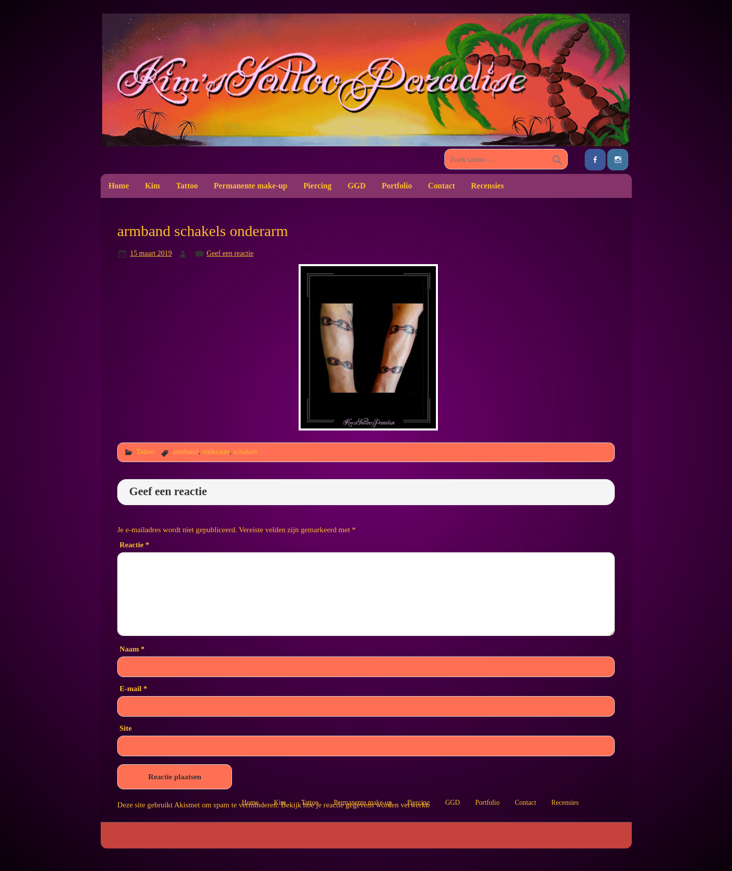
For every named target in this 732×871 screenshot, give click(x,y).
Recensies (487, 185)
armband (185, 452)
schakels (245, 452)
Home (118, 185)
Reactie (134, 544)
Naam (131, 648)
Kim (152, 185)
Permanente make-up (251, 185)
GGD (357, 185)
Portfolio (397, 185)
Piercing (317, 185)
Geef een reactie (230, 253)
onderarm (215, 452)
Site (125, 728)
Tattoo (187, 185)
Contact (441, 185)
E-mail (133, 688)
